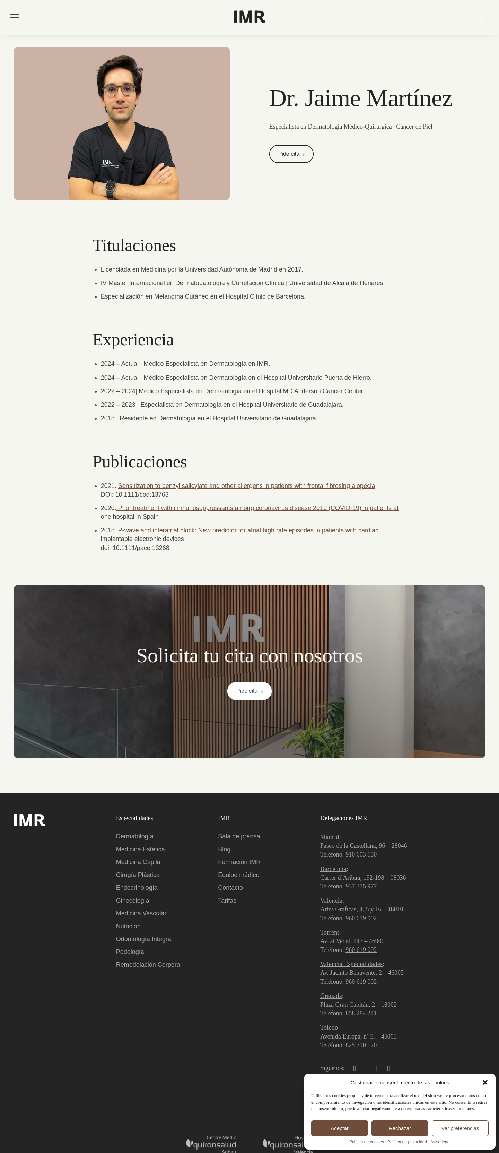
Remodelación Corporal (149, 964)
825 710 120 (361, 1045)
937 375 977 (361, 886)
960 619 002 (361, 918)
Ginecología (132, 900)
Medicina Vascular (141, 913)
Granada (331, 995)
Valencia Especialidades (351, 964)
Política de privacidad (407, 1141)
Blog (224, 849)
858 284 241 (361, 1013)
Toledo (329, 1027)
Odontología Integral (144, 939)
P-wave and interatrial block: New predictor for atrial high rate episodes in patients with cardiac (248, 530)
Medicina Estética (140, 849)
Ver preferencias (460, 1128)
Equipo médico (238, 874)
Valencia (331, 900)
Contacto (230, 887)
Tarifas (227, 900)
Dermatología (135, 836)
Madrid (329, 837)
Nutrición (128, 926)
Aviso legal (440, 1141)
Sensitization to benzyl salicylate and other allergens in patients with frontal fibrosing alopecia (246, 485)
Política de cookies (366, 1141)
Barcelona (333, 869)
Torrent (329, 932)
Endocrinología (137, 887)
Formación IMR (239, 862)
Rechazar (400, 1128)
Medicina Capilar (139, 862)
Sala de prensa (239, 836)
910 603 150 (361, 854)
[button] (485, 1082)
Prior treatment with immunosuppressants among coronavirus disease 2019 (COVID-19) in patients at (257, 508)
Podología (130, 951)
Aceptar (340, 1128)
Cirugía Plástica (138, 874)
